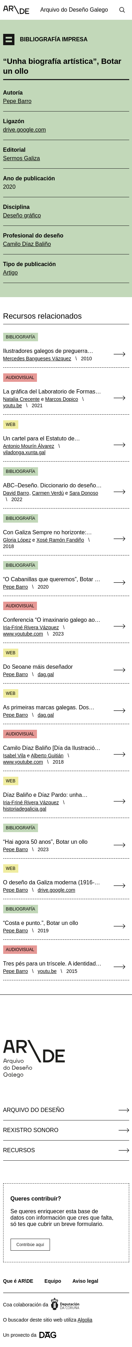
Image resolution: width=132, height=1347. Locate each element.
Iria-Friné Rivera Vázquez (31, 627)
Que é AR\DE (18, 1281)
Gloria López (17, 540)
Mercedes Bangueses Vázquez (37, 358)
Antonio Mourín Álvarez (29, 446)
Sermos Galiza (21, 158)
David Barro (16, 493)
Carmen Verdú (48, 493)
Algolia (84, 1320)
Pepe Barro (17, 101)
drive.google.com (24, 130)
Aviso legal (85, 1281)
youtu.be (12, 405)
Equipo (52, 1281)
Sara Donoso (83, 493)
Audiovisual (20, 377)
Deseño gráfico (22, 215)
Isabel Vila (14, 755)
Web (10, 424)
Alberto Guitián (47, 755)
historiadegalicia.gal (24, 809)
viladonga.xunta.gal (24, 452)
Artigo (10, 273)
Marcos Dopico (61, 399)
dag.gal (46, 674)
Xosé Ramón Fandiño (60, 540)
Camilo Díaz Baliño (27, 244)
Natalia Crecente (21, 399)
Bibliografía (20, 337)
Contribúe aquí (30, 1244)
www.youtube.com (23, 634)
